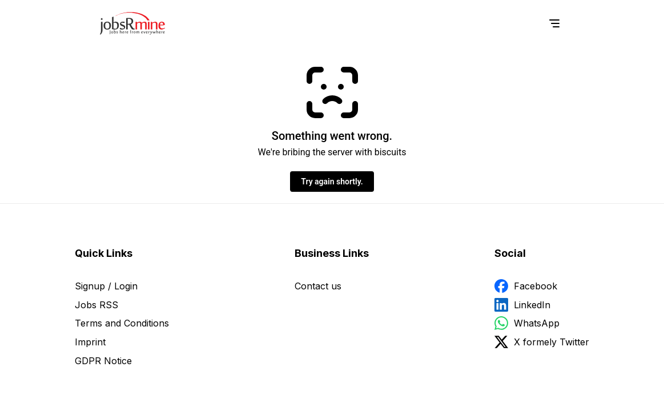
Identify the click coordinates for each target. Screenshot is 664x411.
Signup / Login (106, 286)
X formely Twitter (551, 342)
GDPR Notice (103, 360)
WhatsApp (537, 323)
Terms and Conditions (122, 323)
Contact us (318, 286)
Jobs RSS (96, 305)
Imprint (90, 342)
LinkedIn (532, 305)
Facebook (535, 286)
